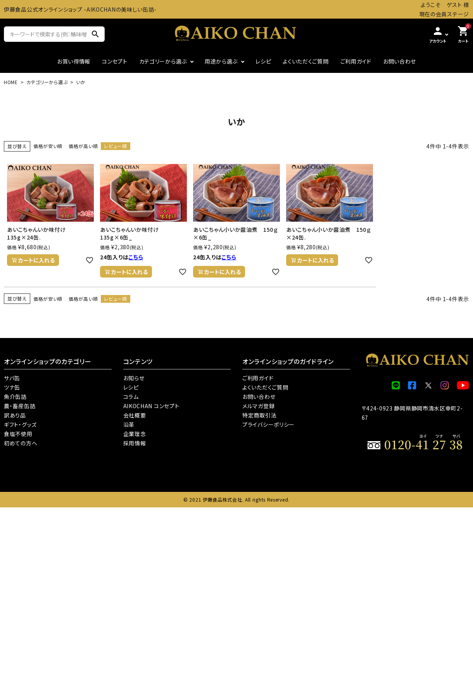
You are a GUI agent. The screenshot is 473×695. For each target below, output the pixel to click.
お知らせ (134, 378)
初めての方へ (20, 443)
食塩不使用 (18, 434)
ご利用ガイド (355, 61)
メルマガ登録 (258, 406)
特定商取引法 (259, 415)
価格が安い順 (47, 146)
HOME (11, 82)
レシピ (263, 61)
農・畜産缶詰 (19, 406)
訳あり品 (15, 415)
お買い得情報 (73, 61)
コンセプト (115, 61)
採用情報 (134, 443)
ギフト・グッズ (20, 424)
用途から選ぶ (221, 61)
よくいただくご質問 (305, 61)
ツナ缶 (12, 387)
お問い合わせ (399, 61)
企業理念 (134, 434)
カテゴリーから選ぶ (163, 61)
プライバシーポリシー (268, 424)
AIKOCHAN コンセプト (151, 406)
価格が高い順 (83, 146)
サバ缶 (12, 378)
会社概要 (134, 415)
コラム (131, 396)
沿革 (129, 424)
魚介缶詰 (15, 396)
